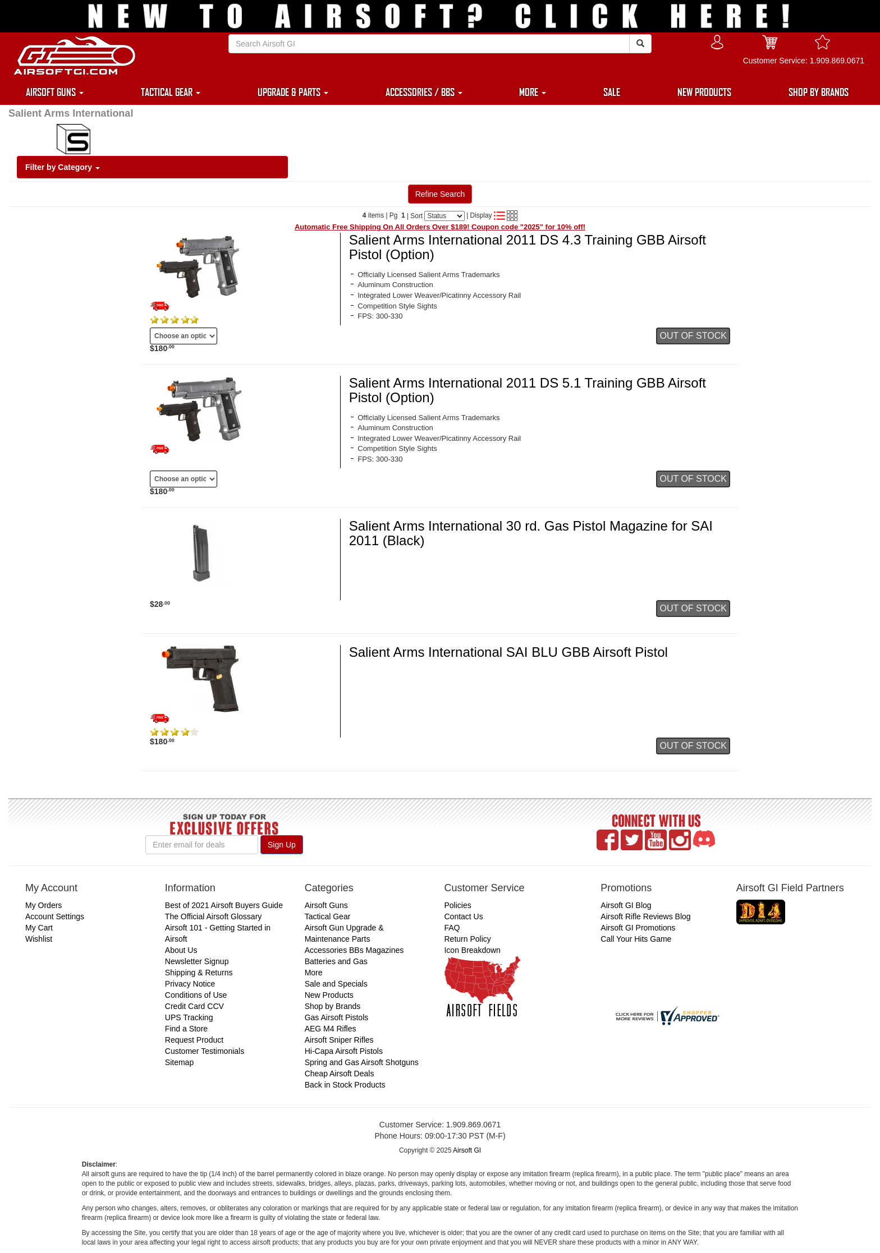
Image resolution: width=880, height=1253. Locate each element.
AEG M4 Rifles (330, 1028)
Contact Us (463, 916)
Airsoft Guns (326, 905)
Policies (457, 905)
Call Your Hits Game (636, 938)
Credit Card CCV (194, 1006)
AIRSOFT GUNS (55, 92)
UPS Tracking (189, 1017)
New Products (329, 995)
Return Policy (467, 938)
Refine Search (440, 194)
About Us (181, 950)
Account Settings (54, 916)
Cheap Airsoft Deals (339, 1073)
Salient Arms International (70, 113)
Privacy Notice (190, 983)
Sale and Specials (336, 983)
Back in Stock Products (345, 1084)
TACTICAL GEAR (170, 92)
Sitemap (179, 1062)
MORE (532, 92)
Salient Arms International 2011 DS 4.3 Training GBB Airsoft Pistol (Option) (527, 247)
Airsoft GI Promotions (638, 927)
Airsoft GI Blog (626, 905)
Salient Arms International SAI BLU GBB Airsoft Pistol (508, 652)
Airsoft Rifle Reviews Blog (645, 916)
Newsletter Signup (197, 961)
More (314, 972)
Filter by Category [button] (62, 167)
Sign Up (282, 844)
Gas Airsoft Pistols (337, 1017)
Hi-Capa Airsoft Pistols (344, 1051)
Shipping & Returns (199, 972)
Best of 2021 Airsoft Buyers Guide (224, 905)
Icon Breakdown (472, 950)
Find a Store (186, 1028)
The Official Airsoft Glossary (213, 916)
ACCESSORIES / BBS (424, 92)
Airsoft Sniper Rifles (339, 1039)
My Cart (39, 927)
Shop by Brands (333, 1006)
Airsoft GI (467, 1150)
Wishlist (38, 938)
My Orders (43, 905)
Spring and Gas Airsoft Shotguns (362, 1062)
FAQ (452, 927)
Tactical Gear (328, 916)
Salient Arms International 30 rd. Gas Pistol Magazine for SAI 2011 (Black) (531, 533)
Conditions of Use (196, 995)
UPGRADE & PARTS (293, 92)
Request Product (194, 1039)
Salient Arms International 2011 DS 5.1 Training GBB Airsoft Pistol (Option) (527, 390)
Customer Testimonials (204, 1051)
